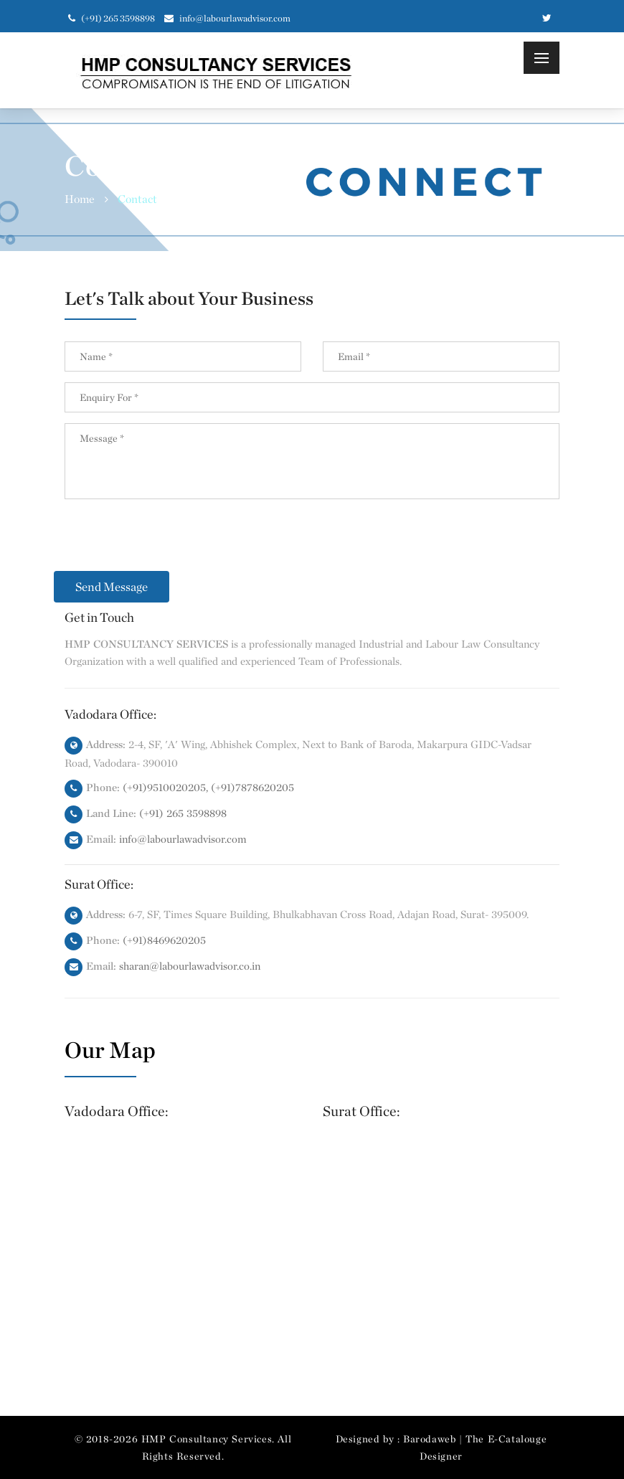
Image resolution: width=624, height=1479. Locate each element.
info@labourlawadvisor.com (227, 18)
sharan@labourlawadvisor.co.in (189, 966)
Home (80, 199)
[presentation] (174, 543)
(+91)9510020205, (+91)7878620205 (208, 787)
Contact (137, 199)
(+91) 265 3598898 (183, 813)
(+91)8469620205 (164, 940)
